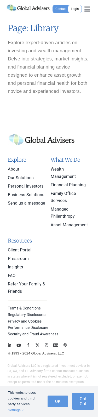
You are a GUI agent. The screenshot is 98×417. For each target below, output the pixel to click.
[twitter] (37, 345)
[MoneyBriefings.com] (55, 345)
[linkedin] (9, 345)
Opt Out (83, 401)
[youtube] (18, 345)
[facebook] (28, 345)
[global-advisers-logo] (28, 4)
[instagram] (46, 345)
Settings (16, 410)
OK (58, 401)
